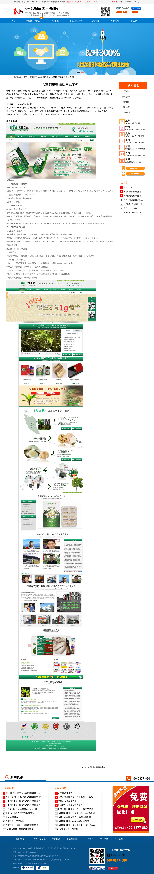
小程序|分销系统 (33, 21)
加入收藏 (128, 2)
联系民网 (133, 21)
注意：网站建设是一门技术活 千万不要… (77, 809)
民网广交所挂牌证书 (67, 801)
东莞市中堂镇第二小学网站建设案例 (22, 825)
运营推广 (96, 21)
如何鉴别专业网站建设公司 (70, 805)
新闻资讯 (34, 77)
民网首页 (20, 839)
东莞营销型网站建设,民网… (133, 212)
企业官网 (114, 2)
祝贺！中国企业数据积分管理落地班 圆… (24, 797)
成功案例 (44, 77)
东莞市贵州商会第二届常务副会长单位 (75, 797)
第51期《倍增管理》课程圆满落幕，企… (24, 793)
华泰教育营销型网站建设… (133, 196)
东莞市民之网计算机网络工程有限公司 (39, 848)
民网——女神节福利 (131, 208)
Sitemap (136, 2)
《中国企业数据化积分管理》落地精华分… (25, 805)
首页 (14, 21)
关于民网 (115, 21)
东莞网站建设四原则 (68, 829)
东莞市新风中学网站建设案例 (19, 829)
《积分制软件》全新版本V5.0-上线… (22, 809)
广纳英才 (126, 112)
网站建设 (55, 21)
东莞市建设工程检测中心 (132, 192)
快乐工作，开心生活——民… (134, 204)
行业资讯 (126, 97)
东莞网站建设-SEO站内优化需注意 (73, 821)
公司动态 (126, 91)
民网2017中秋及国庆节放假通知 (20, 813)
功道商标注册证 (65, 793)
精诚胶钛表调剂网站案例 (96, 767)
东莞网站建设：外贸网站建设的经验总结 (76, 813)
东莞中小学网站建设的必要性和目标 (74, 817)
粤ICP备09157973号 (43, 860)
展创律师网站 (128, 188)
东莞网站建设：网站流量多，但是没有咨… (77, 825)
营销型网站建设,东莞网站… (133, 200)
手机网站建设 (75, 21)
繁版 (121, 2)
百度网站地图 (42, 864)
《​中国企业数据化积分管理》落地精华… (24, 801)
